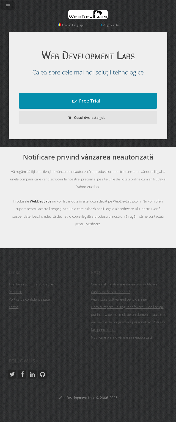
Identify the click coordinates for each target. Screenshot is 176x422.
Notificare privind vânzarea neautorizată (122, 337)
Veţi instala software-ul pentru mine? (119, 299)
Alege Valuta (109, 25)
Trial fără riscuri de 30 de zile (31, 284)
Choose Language (71, 25)
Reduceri (15, 291)
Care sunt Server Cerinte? (110, 291)
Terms (13, 307)
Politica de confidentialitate (29, 299)
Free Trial (89, 101)
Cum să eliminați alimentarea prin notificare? (125, 284)
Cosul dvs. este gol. (89, 117)
